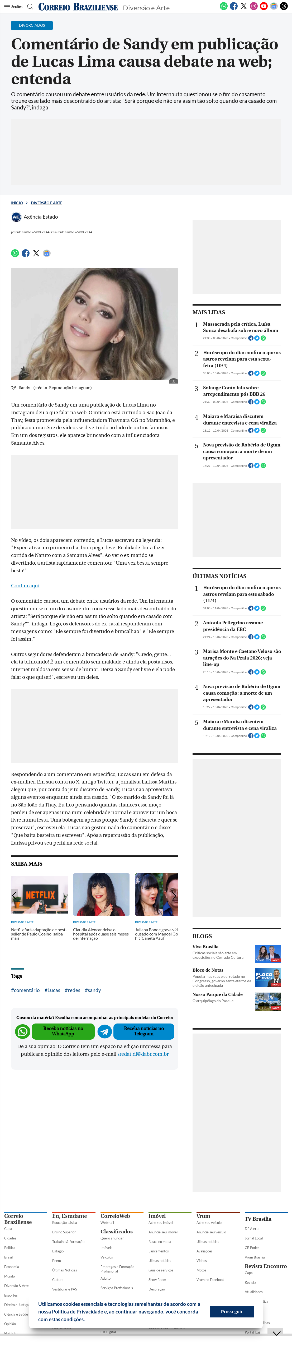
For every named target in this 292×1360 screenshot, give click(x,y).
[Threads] (284, 9)
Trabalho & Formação (68, 1241)
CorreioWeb (115, 1216)
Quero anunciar (112, 1238)
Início (17, 203)
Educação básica (64, 1222)
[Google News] (274, 9)
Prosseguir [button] (232, 1311)
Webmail (107, 1222)
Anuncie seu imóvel (163, 1232)
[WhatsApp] (224, 9)
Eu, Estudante (69, 1216)
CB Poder (252, 1248)
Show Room (157, 1280)
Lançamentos (159, 1251)
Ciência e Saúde (16, 1314)
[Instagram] (254, 9)
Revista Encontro (266, 1266)
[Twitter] (244, 9)
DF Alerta (252, 1229)
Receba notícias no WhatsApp (63, 1031)
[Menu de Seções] (14, 6)
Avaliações (205, 1251)
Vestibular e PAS (64, 1289)
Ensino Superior (64, 1232)
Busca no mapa (160, 1241)
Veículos (106, 1257)
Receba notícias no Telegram (144, 1031)
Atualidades (254, 1292)
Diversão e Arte (46, 203)
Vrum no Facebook (210, 1280)
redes (74, 990)
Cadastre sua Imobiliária (167, 1327)
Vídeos (202, 1260)
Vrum (203, 1216)
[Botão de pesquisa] (29, 6)
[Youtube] (264, 9)
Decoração (157, 1289)
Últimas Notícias (64, 1270)
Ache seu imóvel (161, 1222)
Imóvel (157, 1216)
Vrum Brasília (255, 1257)
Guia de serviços (161, 1270)
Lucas (53, 990)
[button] (87, 1320)
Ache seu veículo (209, 1222)
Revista (250, 1282)
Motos (201, 1270)
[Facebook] (234, 9)
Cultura (58, 1280)
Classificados (116, 1232)
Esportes (11, 1295)
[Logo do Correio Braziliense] (78, 6)
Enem (56, 1260)
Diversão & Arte (16, 1286)
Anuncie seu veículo (211, 1232)
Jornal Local (254, 1238)
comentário (27, 990)
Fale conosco (61, 1327)
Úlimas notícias (160, 1260)
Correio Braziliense (18, 1219)
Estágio (58, 1251)
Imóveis (106, 1248)
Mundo (9, 1276)
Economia (11, 1267)
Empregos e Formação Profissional (117, 1269)
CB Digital (108, 1332)
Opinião (10, 1324)
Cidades (10, 1238)
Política (9, 1248)
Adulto (105, 1278)
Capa (8, 1229)
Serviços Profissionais (116, 1288)
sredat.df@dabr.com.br (143, 1054)
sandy (94, 990)
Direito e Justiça (16, 1305)
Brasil (8, 1257)
